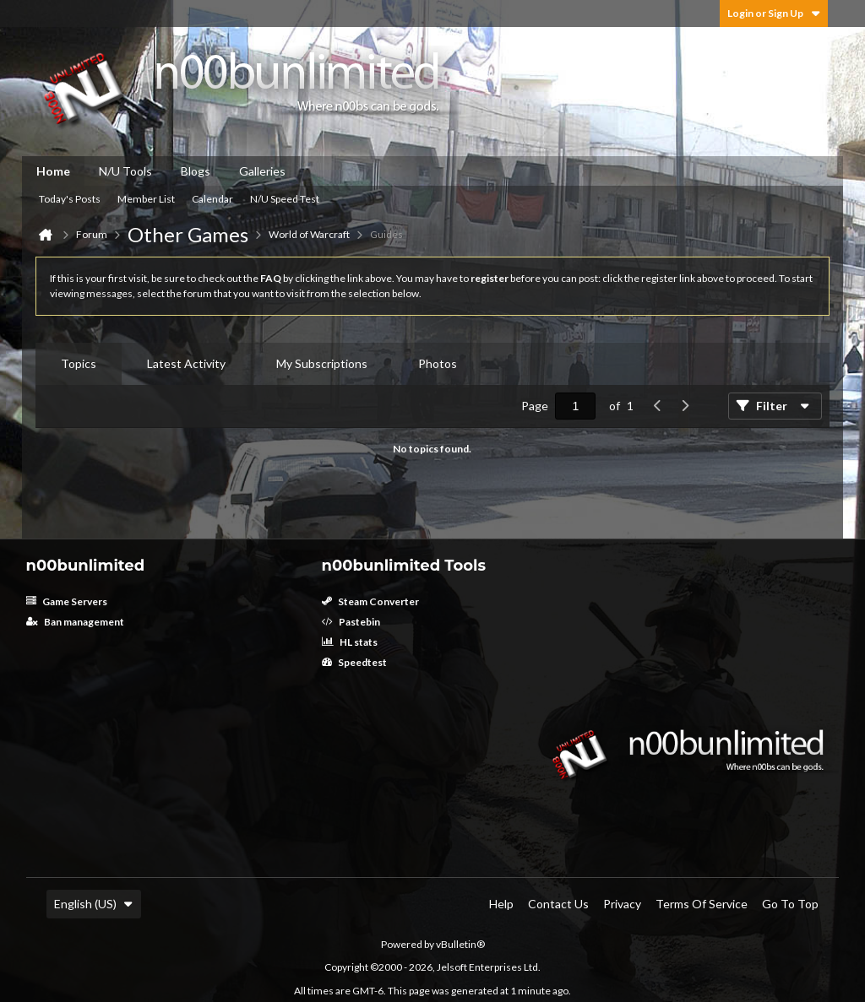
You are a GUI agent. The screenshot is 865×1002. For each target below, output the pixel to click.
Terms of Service (702, 903)
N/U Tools (125, 171)
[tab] (78, 364)
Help (501, 903)
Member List (146, 198)
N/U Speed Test (284, 198)
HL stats (350, 642)
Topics (78, 363)
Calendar (212, 198)
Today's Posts (70, 198)
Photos (437, 363)
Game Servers (66, 601)
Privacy (622, 903)
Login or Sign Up (773, 13)
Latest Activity (186, 363)
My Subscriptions (321, 363)
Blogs (195, 171)
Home (53, 171)
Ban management (75, 621)
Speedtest (354, 662)
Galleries (262, 171)
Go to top (790, 903)
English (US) (93, 903)
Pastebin (351, 621)
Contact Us (558, 903)
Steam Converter (370, 601)
